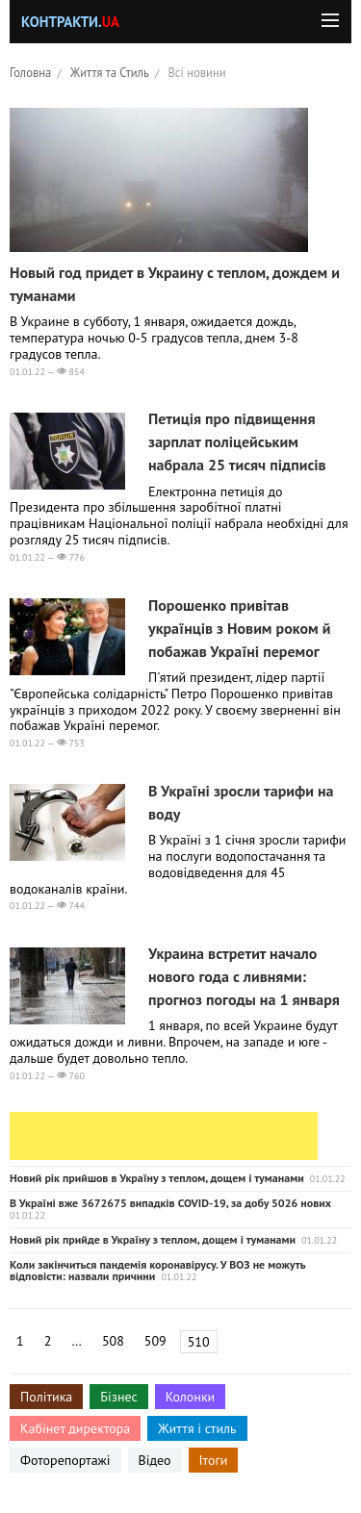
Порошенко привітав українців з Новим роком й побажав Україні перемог (239, 628)
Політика (46, 1396)
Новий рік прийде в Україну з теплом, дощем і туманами (153, 1239)
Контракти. (70, 22)
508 (113, 1340)
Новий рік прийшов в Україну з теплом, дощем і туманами (157, 1178)
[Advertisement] (164, 1136)
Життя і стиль (197, 1428)
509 (155, 1340)
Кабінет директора (75, 1428)
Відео (155, 1460)
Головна (30, 72)
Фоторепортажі (65, 1460)
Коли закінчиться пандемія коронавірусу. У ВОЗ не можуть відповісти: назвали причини (157, 1270)
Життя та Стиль (109, 72)
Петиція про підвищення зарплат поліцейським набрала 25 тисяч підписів (237, 441)
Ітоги (213, 1460)
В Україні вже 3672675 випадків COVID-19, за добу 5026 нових (170, 1203)
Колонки (191, 1396)
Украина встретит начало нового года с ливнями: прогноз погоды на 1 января (244, 976)
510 (199, 1341)
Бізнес (118, 1396)
